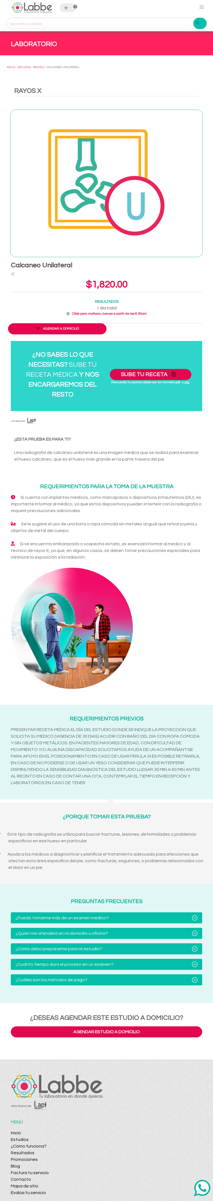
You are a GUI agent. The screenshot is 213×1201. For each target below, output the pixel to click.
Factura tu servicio (30, 1173)
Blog (15, 1166)
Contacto (21, 1179)
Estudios (20, 1139)
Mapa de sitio (24, 1186)
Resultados (22, 1153)
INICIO (11, 67)
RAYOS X (38, 67)
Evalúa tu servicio (28, 1192)
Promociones (24, 1159)
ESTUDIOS (24, 67)
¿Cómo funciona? (29, 1146)
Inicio (16, 1133)
